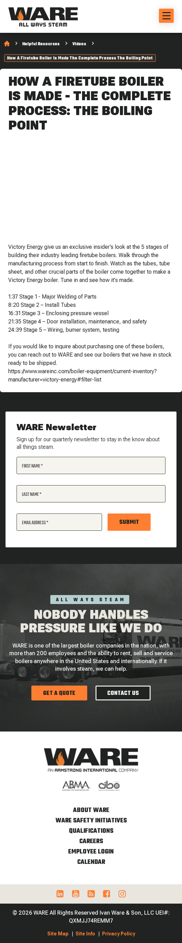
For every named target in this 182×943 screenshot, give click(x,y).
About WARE (91, 810)
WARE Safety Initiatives (91, 821)
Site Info (85, 933)
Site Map (58, 933)
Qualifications (91, 831)
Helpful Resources (41, 44)
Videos (79, 44)
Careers (91, 842)
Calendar (91, 862)
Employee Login (91, 852)
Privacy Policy (118, 933)
